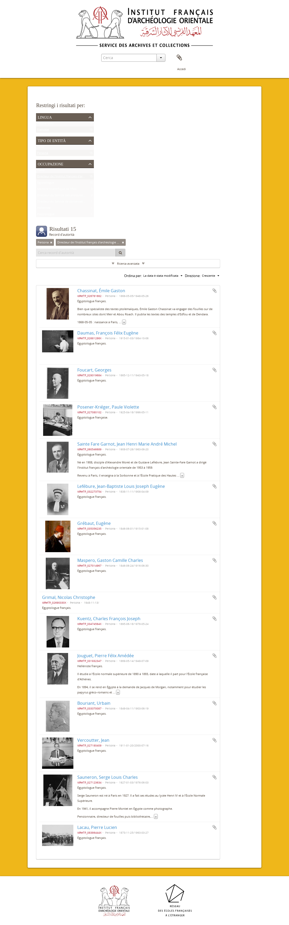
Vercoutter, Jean (93, 740)
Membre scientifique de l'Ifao (57, 190)
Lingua (45, 117)
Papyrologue (45, 215)
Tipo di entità (51, 140)
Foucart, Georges (94, 370)
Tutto (40, 148)
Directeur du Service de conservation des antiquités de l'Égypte (79, 203)
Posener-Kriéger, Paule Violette (108, 407)
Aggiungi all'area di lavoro (214, 290)
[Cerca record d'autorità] (76, 253)
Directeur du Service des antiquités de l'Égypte (68, 196)
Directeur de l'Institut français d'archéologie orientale (73, 177)
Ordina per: (133, 275)
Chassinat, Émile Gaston (101, 291)
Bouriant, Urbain (93, 703)
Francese (43, 131)
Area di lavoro (179, 57)
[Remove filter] (51, 242)
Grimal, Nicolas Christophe (68, 597)
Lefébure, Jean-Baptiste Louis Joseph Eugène (121, 486)
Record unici (45, 124)
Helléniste (43, 209)
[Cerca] (120, 253)
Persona (42, 154)
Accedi (181, 69)
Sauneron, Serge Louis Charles (107, 777)
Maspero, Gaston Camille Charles (110, 560)
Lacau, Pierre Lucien (97, 827)
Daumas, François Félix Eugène (107, 333)
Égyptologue (45, 184)
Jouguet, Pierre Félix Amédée (105, 656)
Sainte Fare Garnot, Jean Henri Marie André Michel (127, 444)
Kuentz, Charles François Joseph (108, 618)
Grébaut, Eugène (94, 523)
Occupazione (50, 163)
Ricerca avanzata (128, 263)
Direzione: (192, 275)
